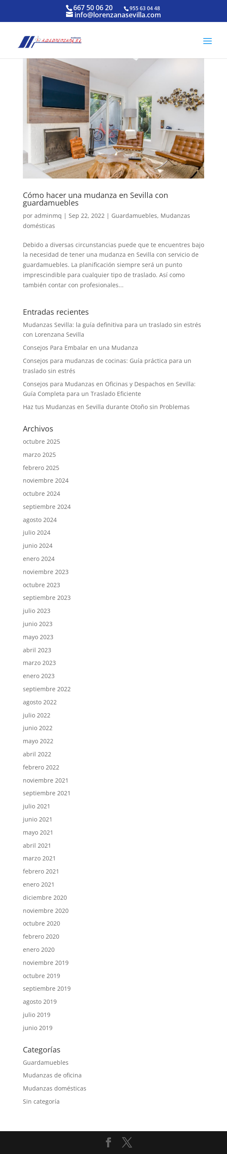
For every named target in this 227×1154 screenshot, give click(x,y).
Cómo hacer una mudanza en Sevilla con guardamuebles (95, 199)
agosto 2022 (40, 702)
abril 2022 (37, 754)
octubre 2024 (41, 493)
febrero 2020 (41, 936)
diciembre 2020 (45, 897)
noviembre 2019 (46, 963)
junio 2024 (38, 545)
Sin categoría (41, 1101)
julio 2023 (36, 611)
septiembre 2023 (47, 597)
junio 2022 (38, 728)
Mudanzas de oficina (52, 1075)
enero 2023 (39, 676)
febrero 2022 (41, 767)
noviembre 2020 (46, 911)
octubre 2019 (41, 976)
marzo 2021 (39, 858)
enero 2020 (39, 949)
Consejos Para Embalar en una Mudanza (80, 347)
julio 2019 (36, 1015)
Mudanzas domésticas (54, 1088)
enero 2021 (39, 884)
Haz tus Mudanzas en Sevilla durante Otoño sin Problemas (106, 407)
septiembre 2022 (47, 689)
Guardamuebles (134, 216)
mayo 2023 (38, 637)
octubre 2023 (41, 585)
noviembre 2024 (46, 480)
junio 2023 (38, 624)
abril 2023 (37, 650)
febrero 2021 (41, 871)
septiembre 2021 (47, 793)
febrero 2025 (41, 468)
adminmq (48, 216)
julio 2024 (36, 532)
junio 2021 (38, 819)
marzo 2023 (39, 663)
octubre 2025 (41, 441)
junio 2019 (38, 1028)
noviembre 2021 (46, 780)
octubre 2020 (41, 923)
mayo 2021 (38, 832)
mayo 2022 (38, 741)
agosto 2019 (40, 1001)
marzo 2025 (39, 455)
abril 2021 (37, 845)
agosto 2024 (40, 520)
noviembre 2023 (46, 572)
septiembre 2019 (47, 988)
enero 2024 (39, 559)
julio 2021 (36, 806)
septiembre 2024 (47, 507)
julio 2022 (36, 715)
